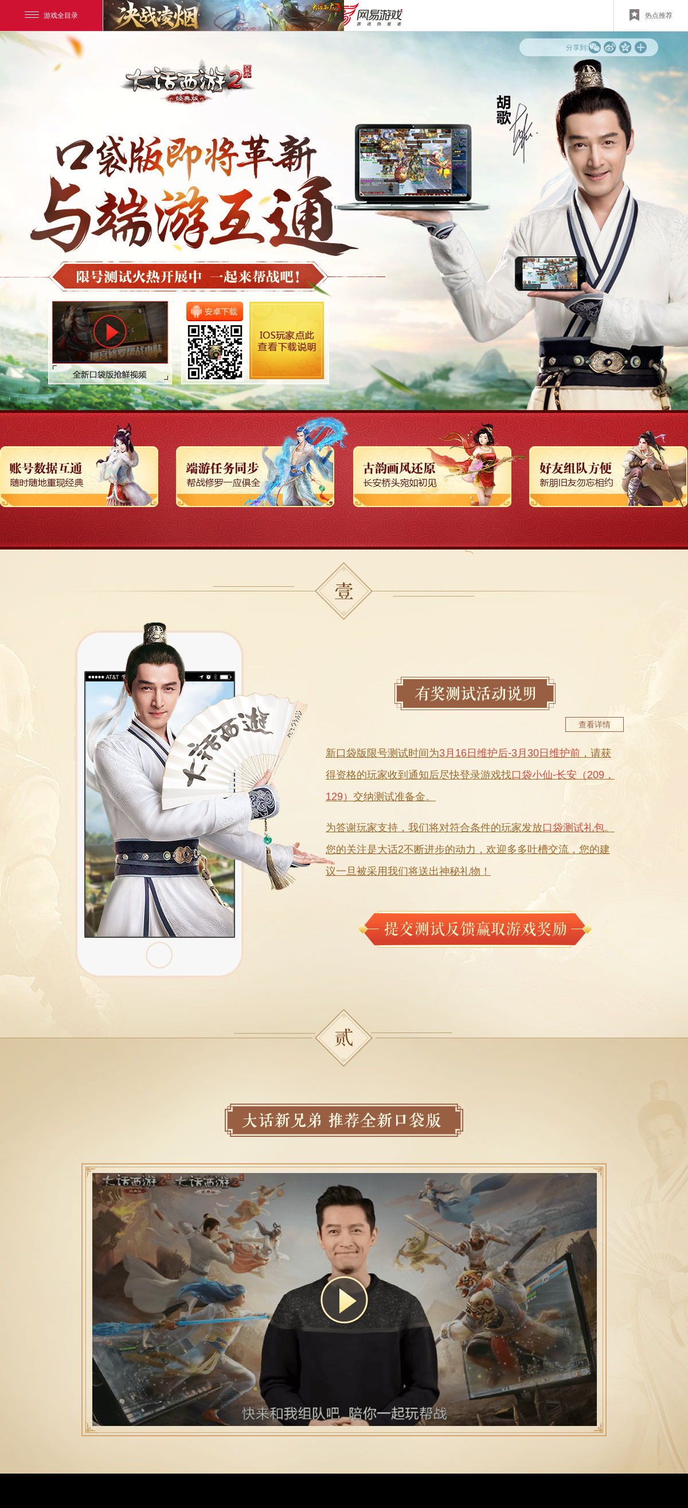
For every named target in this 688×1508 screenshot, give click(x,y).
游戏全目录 (51, 15)
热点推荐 (651, 15)
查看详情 (594, 724)
